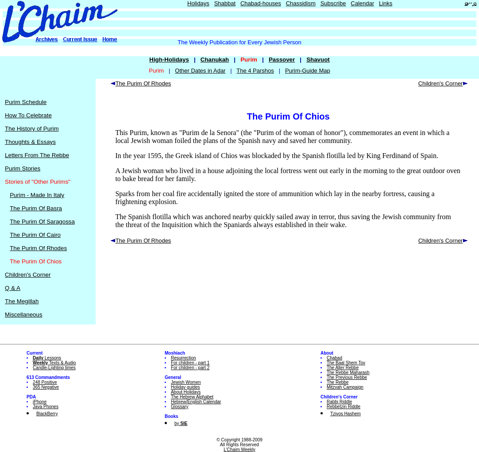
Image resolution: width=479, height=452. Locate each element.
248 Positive (45, 382)
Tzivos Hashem (345, 413)
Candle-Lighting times (54, 367)
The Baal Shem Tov (346, 362)
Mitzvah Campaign (345, 387)
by (180, 423)
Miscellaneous (23, 314)
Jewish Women (186, 382)
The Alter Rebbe (343, 367)
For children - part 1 (190, 362)
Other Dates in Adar (200, 70)
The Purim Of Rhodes (38, 248)
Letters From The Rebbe (37, 155)
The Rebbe (337, 382)
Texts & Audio (54, 362)
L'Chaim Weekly (239, 449)
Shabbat (225, 3)
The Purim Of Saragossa (42, 221)
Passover (282, 59)
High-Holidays (169, 59)
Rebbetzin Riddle (343, 406)
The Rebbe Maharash (348, 372)
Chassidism (301, 3)
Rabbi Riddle (339, 401)
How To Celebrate (28, 115)
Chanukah (215, 59)
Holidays (198, 3)
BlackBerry (47, 413)
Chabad (334, 357)
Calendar (362, 3)
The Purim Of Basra (36, 208)
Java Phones (45, 406)
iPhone (39, 401)
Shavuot (318, 59)
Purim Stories (22, 168)
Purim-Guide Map (307, 70)
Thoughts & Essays (30, 142)
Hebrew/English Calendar (196, 401)
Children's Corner (27, 274)
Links (385, 3)
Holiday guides (185, 387)
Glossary (179, 406)
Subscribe (333, 3)
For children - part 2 (190, 367)
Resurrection (183, 357)
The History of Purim (31, 128)
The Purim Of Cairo (35, 235)
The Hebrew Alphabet (192, 396)
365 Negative (46, 387)
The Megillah (22, 301)
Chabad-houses (260, 3)
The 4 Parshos (255, 70)
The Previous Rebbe (347, 377)
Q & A (12, 288)
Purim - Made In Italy (37, 195)
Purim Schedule (25, 102)
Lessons (47, 357)
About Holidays (186, 392)
